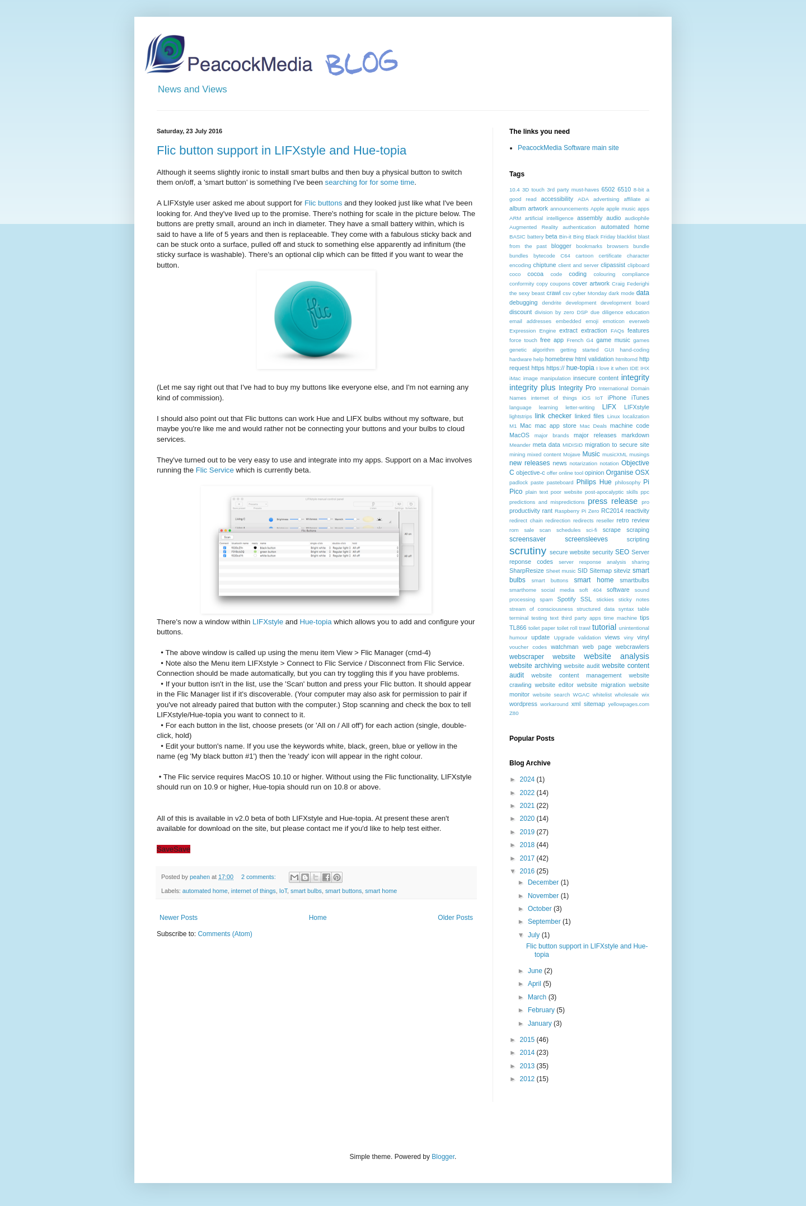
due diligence (607, 312)
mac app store (555, 425)
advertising (606, 199)
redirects (583, 520)
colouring (605, 274)
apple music (620, 208)
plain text (537, 492)
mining (517, 454)
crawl (554, 292)
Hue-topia (315, 622)
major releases (595, 435)
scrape (612, 529)
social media (557, 590)
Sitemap (600, 570)
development (581, 303)
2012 (528, 1079)
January (541, 1023)
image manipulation (547, 378)
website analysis (616, 656)
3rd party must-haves (573, 189)
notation (608, 463)
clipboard (638, 265)
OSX (642, 472)
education (637, 312)
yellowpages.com (628, 704)
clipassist (613, 264)
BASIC (517, 236)
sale (529, 530)
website (563, 657)
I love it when (612, 368)
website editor (554, 684)
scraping (637, 529)
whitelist (602, 694)
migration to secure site (617, 444)
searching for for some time (370, 182)
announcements (569, 208)
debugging (523, 302)
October (541, 909)
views (612, 637)
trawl (585, 628)
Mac (525, 425)
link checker (553, 416)
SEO (622, 552)
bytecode (544, 256)
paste (537, 482)
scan (545, 530)
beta (551, 236)
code (556, 274)
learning (548, 407)
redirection (557, 520)
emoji (591, 321)
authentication (579, 227)
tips (644, 617)
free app (552, 339)
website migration (601, 684)
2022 (528, 793)
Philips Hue (594, 482)
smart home (381, 890)
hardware (520, 359)
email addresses (530, 321)
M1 (513, 426)
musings (639, 454)
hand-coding (634, 350)
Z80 (514, 713)
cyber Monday (590, 293)
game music (613, 339)
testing (539, 618)
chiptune (544, 264)
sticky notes (633, 599)
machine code (629, 425)
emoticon (614, 321)
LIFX (609, 407)
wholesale (627, 694)
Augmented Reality (533, 227)
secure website (570, 552)
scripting (638, 539)
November (544, 896)
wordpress (523, 703)
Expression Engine (532, 331)
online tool (571, 473)
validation (589, 637)
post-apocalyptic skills (611, 492)
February (542, 1010)
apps (643, 208)
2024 (528, 779)
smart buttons (343, 890)
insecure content (595, 378)
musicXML (614, 454)
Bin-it (565, 236)
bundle (641, 246)
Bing (578, 236)
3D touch (533, 189)
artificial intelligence (549, 218)
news (560, 463)
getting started (579, 350)
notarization (583, 463)
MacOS (519, 435)
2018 (528, 845)
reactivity (637, 510)
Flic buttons (323, 203)
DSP (582, 312)
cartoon (584, 256)
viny (629, 637)
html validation (594, 359)
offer (552, 473)
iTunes (640, 397)
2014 (528, 1053)
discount (520, 311)
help (538, 359)
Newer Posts (179, 918)
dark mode (621, 293)
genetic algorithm (532, 350)
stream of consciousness (541, 609)
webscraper (526, 657)
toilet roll (567, 628)
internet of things (253, 890)
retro (623, 520)
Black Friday (600, 236)
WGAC (581, 694)
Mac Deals (593, 426)
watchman (564, 646)
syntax (626, 609)
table (643, 609)
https (537, 367)
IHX (644, 368)
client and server (578, 265)
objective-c (530, 472)
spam (546, 599)
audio (613, 217)
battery (535, 236)
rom (514, 530)
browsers (618, 246)
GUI (609, 350)
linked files (589, 416)
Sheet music (560, 571)
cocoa (535, 273)
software (618, 589)
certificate (610, 256)
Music (590, 454)
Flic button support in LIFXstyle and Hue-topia (281, 150)
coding (578, 273)
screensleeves (586, 539)
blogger (561, 245)
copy (541, 284)
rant (547, 510)
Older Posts (455, 918)
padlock (518, 482)
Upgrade (564, 637)
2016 (528, 871)
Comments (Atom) (225, 934)
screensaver (527, 539)
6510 (624, 189)
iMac (515, 378)
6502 (608, 189)
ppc (645, 492)
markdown (635, 435)
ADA (583, 199)
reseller (604, 520)
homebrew (559, 359)
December (544, 882)
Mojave (571, 454)
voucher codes (528, 647)
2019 (528, 832)
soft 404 (590, 590)
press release (613, 501)
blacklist (626, 236)
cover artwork (591, 283)
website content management (576, 675)
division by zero (554, 312)
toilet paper (541, 628)
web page (597, 646)
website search (551, 694)
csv (566, 293)
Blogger (443, 1157)
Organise (620, 472)
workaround (554, 704)
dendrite (551, 303)
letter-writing (579, 407)
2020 (528, 818)
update (540, 637)
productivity (524, 510)
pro (645, 502)
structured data (596, 609)
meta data (546, 444)
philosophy (627, 482)
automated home (205, 890)
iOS (586, 398)
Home (318, 918)
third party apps (581, 618)
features (638, 330)
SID (583, 570)
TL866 (518, 627)
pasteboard (560, 482)
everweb (639, 321)
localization (636, 416)
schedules (568, 530)
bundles (518, 256)
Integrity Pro (577, 388)
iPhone (617, 397)
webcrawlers (632, 646)
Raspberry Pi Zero (577, 511)
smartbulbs (634, 580)
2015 (528, 1040)
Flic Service (215, 470)
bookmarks (589, 246)
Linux (613, 416)
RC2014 (612, 510)
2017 (528, 858)
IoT (283, 890)
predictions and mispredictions (547, 502)
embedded (568, 321)
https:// (555, 367)
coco (515, 274)
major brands (552, 435)
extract (568, 330)
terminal (518, 618)
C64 (565, 256)
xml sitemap (588, 703)
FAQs (617, 331)
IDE (634, 368)
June (536, 971)
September (545, 921)
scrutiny (527, 551)
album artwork (528, 208)
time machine (620, 618)
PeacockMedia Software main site (568, 148)
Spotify (566, 599)
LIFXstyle (267, 622)
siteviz (621, 570)
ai (647, 199)
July (535, 935)
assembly (590, 217)
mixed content (544, 454)
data (642, 293)
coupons (560, 284)
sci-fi (591, 530)
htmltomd (627, 359)
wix (645, 694)
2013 (528, 1066)
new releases (529, 463)
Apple (597, 208)
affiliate (632, 199)
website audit (581, 665)
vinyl (643, 637)
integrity (635, 377)
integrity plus (532, 387)
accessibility (557, 198)
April (535, 984)
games (641, 340)
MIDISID (573, 445)
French (574, 340)
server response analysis (592, 562)
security (602, 552)
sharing (640, 562)
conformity (521, 284)
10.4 (514, 189)
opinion (594, 472)
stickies (604, 599)
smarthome (522, 590)
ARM (515, 218)
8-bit (639, 189)
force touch (523, 340)
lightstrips (520, 416)
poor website (566, 492)
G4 (589, 340)
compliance (635, 274)
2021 (528, 806)
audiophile (637, 218)
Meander (520, 445)
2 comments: (259, 876)
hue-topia (580, 368)
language (520, 407)
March (538, 997)
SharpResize (526, 570)
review (640, 520)
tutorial (604, 627)
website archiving (535, 666)
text (554, 618)
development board (625, 303)
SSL (586, 599)
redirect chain (526, 520)
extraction (594, 330)
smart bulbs (306, 890)
